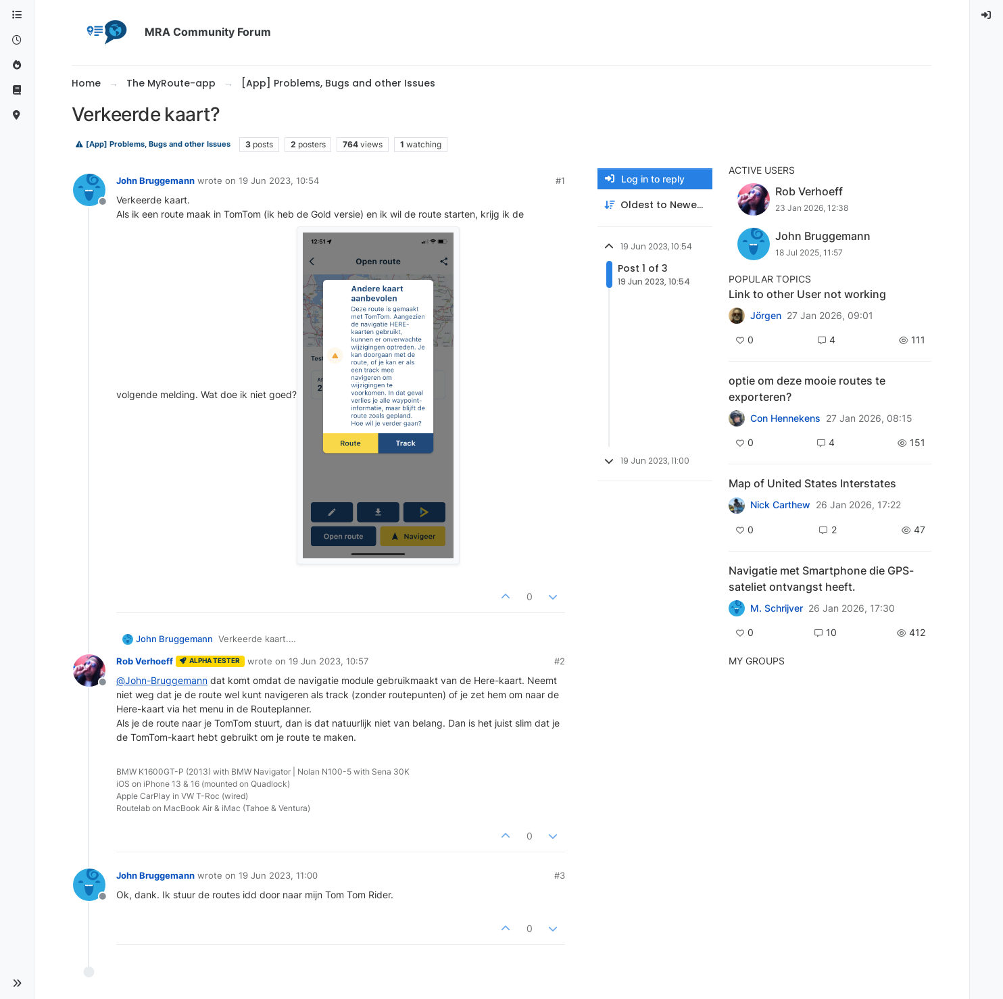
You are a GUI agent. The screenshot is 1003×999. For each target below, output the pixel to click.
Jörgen (765, 315)
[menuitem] (986, 15)
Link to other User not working (807, 294)
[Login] (986, 15)
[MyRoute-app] (16, 115)
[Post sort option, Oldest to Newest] (654, 205)
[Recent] (16, 40)
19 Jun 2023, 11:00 (278, 875)
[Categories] (16, 15)
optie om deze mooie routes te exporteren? (807, 389)
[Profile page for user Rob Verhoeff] (89, 670)
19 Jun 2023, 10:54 (279, 180)
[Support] (16, 90)
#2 (559, 661)
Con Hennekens (785, 418)
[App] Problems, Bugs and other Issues (152, 144)
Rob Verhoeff (144, 661)
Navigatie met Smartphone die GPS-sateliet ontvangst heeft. (821, 578)
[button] (16, 983)
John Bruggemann (155, 180)
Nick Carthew (780, 505)
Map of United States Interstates (812, 483)
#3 (559, 875)
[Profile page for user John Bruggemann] (89, 190)
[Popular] (16, 65)
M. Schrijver (776, 608)
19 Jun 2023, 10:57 (328, 661)
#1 (560, 180)
